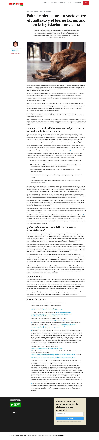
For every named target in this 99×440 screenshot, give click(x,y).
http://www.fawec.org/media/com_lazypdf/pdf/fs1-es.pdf (46, 309)
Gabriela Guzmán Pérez (15, 49)
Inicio (28, 11)
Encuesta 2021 (62, 3)
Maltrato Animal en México (49, 3)
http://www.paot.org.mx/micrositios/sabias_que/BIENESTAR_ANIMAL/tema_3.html (53, 320)
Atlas (69, 3)
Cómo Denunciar (77, 3)
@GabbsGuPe (15, 50)
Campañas (36, 11)
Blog (31, 11)
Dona (86, 3)
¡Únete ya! (70, 419)
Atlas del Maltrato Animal (45, 11)
